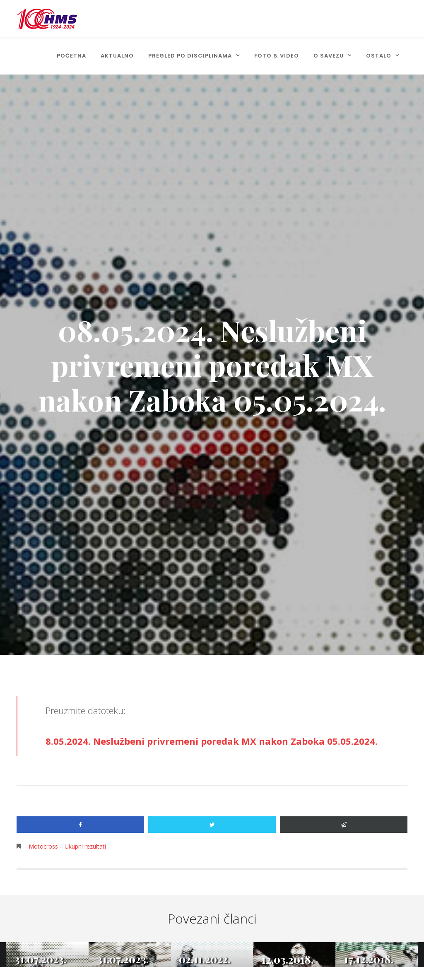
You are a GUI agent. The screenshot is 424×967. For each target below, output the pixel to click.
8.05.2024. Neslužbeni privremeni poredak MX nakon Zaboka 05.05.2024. (212, 741)
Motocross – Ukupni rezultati (67, 846)
